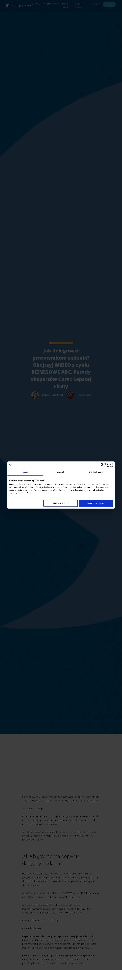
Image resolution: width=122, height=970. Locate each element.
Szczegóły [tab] (61, 472)
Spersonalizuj (60, 503)
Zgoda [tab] (25, 472)
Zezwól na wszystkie (95, 503)
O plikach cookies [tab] (96, 472)
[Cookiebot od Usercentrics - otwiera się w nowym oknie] (102, 465)
